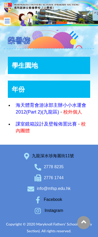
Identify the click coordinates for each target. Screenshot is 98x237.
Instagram (49, 210)
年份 (18, 89)
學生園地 (25, 65)
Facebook (49, 199)
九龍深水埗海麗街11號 (53, 156)
